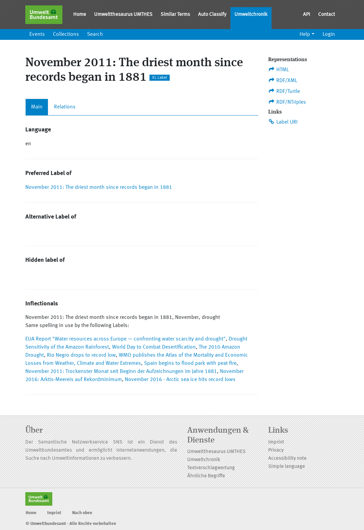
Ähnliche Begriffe (206, 476)
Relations (65, 107)
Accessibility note (287, 458)
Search (95, 34)
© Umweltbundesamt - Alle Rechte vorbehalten (71, 524)
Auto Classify (212, 14)
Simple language (286, 466)
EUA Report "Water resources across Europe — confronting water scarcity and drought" (125, 339)
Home (79, 14)
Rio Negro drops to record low (81, 355)
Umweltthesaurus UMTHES (123, 14)
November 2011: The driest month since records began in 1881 (98, 187)
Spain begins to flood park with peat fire (190, 363)
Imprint (276, 442)
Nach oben (82, 513)
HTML (278, 70)
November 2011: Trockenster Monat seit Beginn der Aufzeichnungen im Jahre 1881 (121, 371)
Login (329, 34)
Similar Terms (175, 14)
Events (37, 34)
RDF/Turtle (284, 91)
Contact (326, 14)
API (306, 14)
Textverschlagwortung (211, 468)
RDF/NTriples (287, 102)
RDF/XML (283, 80)
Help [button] (305, 34)
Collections (66, 34)
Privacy (276, 450)
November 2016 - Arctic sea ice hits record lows (180, 379)
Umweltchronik (251, 14)
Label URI (283, 122)
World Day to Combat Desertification (154, 347)
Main (37, 107)
